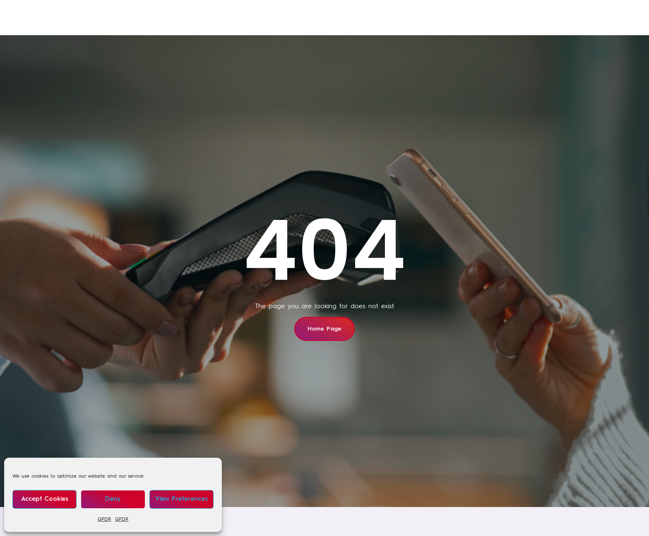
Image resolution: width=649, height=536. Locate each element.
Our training (251, 19)
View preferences (181, 499)
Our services (193, 19)
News (363, 19)
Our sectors (308, 19)
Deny (112, 499)
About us (407, 19)
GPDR (104, 519)
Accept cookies (44, 499)
